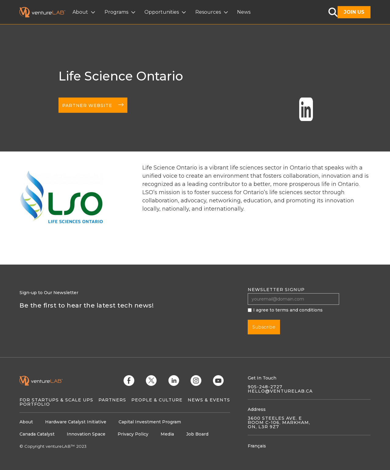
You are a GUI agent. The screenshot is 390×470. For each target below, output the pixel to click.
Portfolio (35, 404)
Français (257, 446)
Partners (112, 400)
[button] (85, 12)
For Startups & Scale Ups (56, 400)
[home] (46, 12)
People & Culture (157, 400)
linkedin (144, 269)
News (243, 12)
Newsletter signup (276, 289)
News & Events (209, 400)
